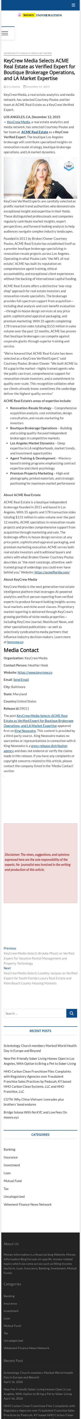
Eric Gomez (12, 86)
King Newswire (25, 731)
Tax (6, 1189)
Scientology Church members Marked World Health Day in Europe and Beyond (38, 1375)
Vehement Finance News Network (28, 53)
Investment (12, 1165)
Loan (7, 1173)
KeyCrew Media (18, 122)
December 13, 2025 (36, 86)
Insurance (11, 1157)
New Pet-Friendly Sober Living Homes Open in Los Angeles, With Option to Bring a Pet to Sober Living (38, 1391)
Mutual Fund (13, 1181)
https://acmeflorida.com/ (52, 572)
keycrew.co (15, 642)
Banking (9, 1149)
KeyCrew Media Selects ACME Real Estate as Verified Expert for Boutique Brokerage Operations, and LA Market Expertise (38, 721)
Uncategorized (14, 1196)
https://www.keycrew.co (35, 672)
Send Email (21, 680)
